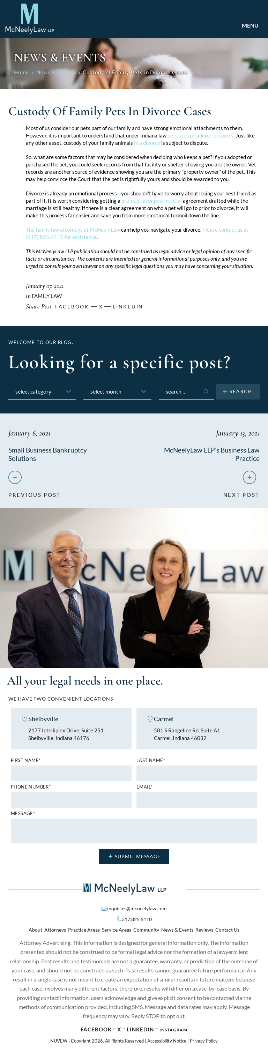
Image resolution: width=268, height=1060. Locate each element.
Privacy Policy (204, 1042)
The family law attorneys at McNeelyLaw (73, 229)
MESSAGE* (23, 815)
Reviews (204, 931)
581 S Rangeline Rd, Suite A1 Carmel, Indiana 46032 (187, 736)
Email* (144, 788)
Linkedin (128, 306)
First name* (25, 762)
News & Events (177, 931)
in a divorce (147, 143)
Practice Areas (84, 931)
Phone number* (31, 788)
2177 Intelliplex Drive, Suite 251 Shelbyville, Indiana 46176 (66, 736)
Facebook (96, 1031)
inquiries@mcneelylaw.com (137, 910)
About (35, 931)
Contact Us (227, 931)
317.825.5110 (137, 921)
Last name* (150, 762)
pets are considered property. (201, 135)
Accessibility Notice (166, 1042)
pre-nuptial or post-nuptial (151, 200)
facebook (72, 306)
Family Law (47, 296)
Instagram (173, 1031)
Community (146, 931)
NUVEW (58, 1042)
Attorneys (55, 931)
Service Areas (116, 931)
